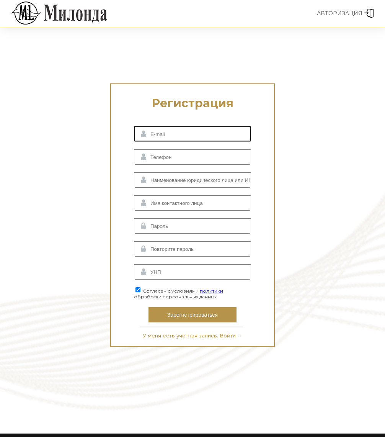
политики (211, 291)
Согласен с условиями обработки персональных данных (178, 294)
